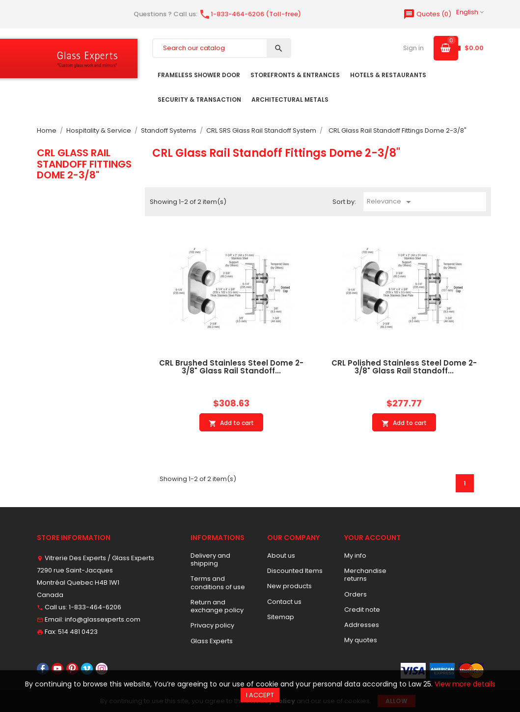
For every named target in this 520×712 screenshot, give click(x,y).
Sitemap (280, 617)
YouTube (57, 669)
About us (281, 555)
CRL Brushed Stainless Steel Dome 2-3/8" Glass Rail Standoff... (231, 367)
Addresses (361, 624)
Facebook (43, 669)
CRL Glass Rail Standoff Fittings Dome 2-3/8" (84, 164)
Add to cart (231, 423)
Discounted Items (295, 570)
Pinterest (72, 669)
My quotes (360, 640)
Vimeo (87, 669)
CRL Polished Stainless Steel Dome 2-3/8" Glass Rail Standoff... (404, 367)
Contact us (284, 601)
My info (355, 555)
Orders (355, 594)
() (427, 14)
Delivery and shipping (210, 559)
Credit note (362, 609)
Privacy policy (212, 625)
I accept (260, 695)
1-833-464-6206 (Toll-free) (250, 14)
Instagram (102, 669)
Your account (372, 537)
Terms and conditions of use (218, 582)
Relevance (390, 202)
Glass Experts (212, 641)
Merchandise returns (365, 574)
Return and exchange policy (217, 606)
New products (289, 586)
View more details (465, 684)
